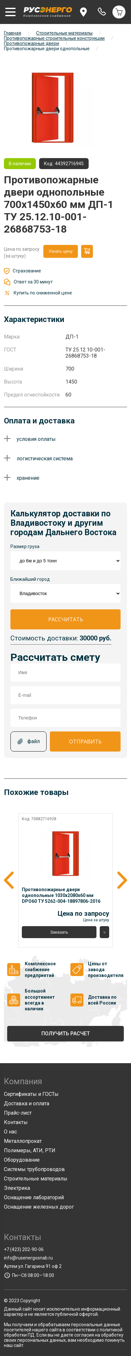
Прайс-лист (18, 1113)
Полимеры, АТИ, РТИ (29, 1150)
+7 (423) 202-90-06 (24, 1249)
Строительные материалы (64, 33)
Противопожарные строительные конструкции (54, 38)
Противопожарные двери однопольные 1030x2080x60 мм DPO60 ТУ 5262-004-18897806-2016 (61, 895)
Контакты (16, 1122)
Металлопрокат (23, 1141)
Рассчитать (65, 619)
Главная (12, 33)
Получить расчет (65, 1033)
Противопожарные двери (31, 43)
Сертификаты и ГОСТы (31, 1094)
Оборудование (22, 1160)
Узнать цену (61, 251)
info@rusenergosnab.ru (28, 1257)
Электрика (17, 1188)
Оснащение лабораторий (34, 1197)
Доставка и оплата (26, 1103)
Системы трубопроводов (34, 1169)
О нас (10, 1132)
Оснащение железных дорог (39, 1207)
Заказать (59, 932)
